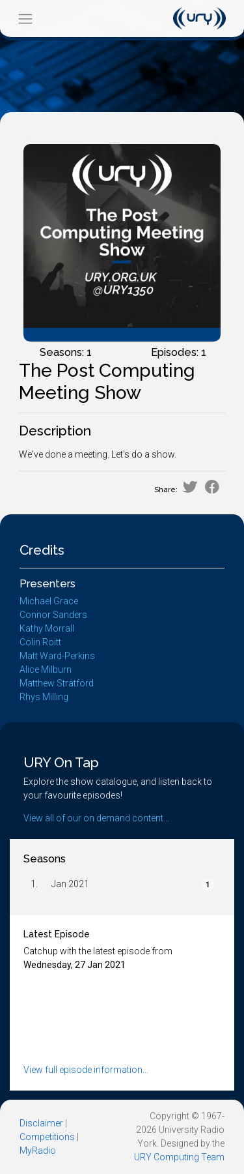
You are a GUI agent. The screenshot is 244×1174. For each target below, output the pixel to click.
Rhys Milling (44, 697)
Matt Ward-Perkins (57, 656)
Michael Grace (49, 601)
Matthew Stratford (57, 683)
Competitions (47, 1137)
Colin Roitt (40, 642)
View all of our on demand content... (96, 818)
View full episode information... (85, 1069)
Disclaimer (41, 1123)
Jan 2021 (70, 884)
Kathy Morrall (47, 628)
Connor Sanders (53, 614)
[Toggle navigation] (25, 19)
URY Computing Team (179, 1157)
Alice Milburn (46, 669)
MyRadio (38, 1150)
